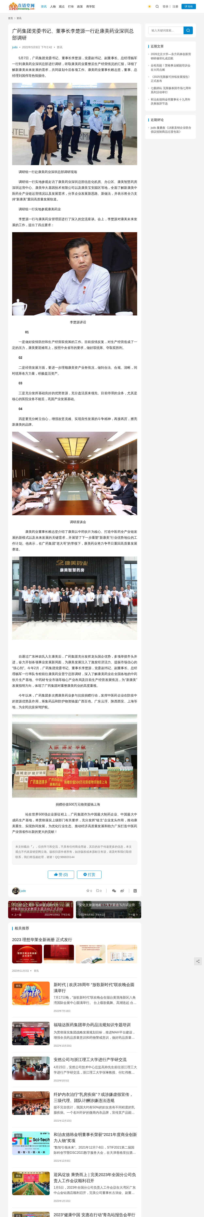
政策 (80, 6)
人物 (53, 6)
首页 (10, 18)
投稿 (189, 6)
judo (14, 47)
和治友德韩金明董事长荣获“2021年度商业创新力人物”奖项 (95, 1137)
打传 (71, 6)
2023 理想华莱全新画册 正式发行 (42, 939)
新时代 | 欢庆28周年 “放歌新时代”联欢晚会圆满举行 (94, 987)
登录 (165, 6)
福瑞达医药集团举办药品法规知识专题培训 (92, 1025)
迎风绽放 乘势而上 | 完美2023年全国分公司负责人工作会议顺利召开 (95, 1177)
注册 (175, 6)
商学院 (90, 6)
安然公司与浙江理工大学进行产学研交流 (90, 1059)
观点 (62, 6)
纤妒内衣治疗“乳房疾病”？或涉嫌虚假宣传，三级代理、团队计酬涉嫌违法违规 (93, 1097)
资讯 (44, 6)
